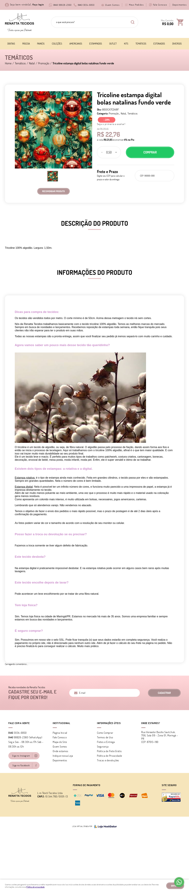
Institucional (61, 723)
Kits (126, 43)
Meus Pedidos (136, 4)
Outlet (113, 43)
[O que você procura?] (132, 22)
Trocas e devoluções (108, 760)
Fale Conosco (160, 4)
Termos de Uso (105, 737)
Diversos (177, 43)
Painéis (40, 43)
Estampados (95, 43)
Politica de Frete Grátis (109, 751)
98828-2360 (62, 5)
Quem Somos (112, 4)
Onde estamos (60, 751)
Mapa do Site (60, 742)
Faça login (38, 4)
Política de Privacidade (109, 755)
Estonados (159, 43)
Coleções (57, 43)
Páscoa (26, 43)
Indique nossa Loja (63, 755)
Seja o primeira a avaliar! (111, 124)
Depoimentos (179, 4)
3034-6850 (86, 5)
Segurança (103, 746)
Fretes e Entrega (106, 742)
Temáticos (141, 43)
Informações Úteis (109, 723)
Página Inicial (60, 732)
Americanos (75, 43)
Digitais (11, 43)
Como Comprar (105, 732)
